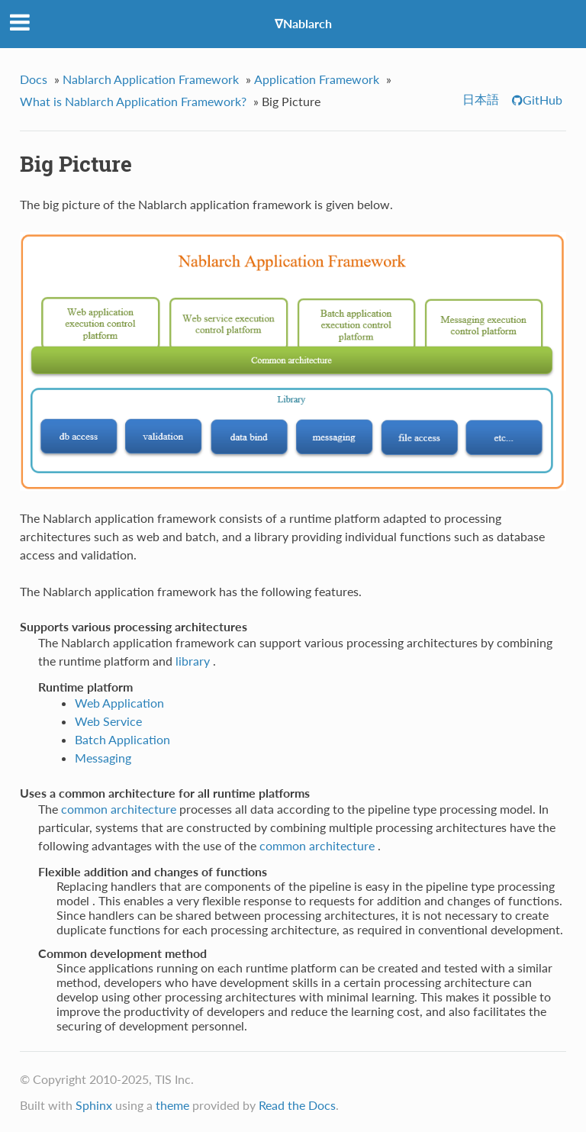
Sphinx (94, 1105)
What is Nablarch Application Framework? (133, 101)
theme (172, 1105)
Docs (33, 79)
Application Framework (316, 79)
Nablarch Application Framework (151, 79)
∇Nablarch (303, 23)
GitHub (542, 99)
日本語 (480, 99)
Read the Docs (297, 1105)
